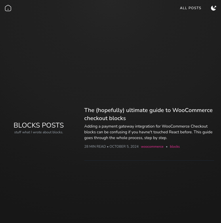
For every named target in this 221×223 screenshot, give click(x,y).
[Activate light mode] (213, 8)
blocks (175, 146)
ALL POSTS (190, 8)
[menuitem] (190, 8)
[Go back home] (8, 8)
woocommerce (152, 146)
